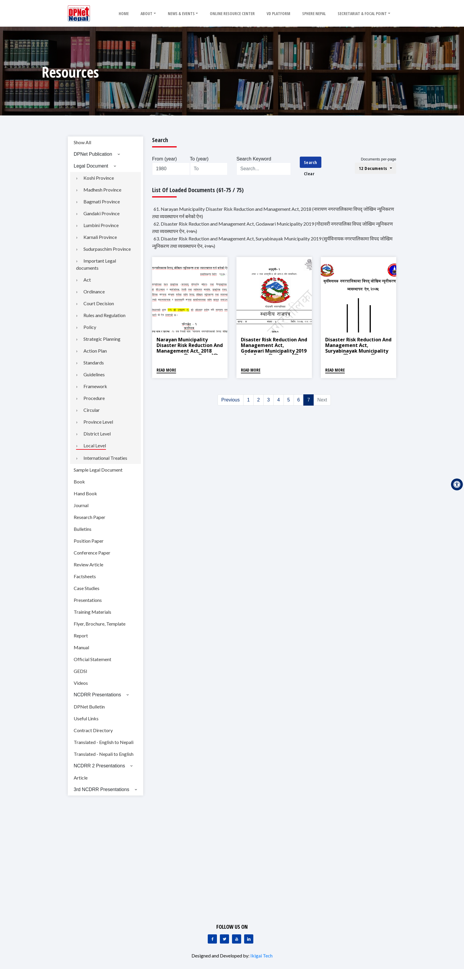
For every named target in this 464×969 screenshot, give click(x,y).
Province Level (98, 422)
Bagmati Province (101, 201)
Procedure (94, 398)
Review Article (88, 564)
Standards (93, 362)
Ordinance (94, 291)
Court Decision (98, 303)
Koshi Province (98, 178)
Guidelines (94, 374)
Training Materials (92, 612)
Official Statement (92, 659)
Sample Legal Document (98, 470)
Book (79, 481)
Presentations (88, 600)
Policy (89, 327)
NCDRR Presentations (97, 694)
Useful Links (86, 718)
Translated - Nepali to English (103, 754)
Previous (230, 399)
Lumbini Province (101, 225)
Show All (82, 142)
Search (310, 162)
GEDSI (80, 671)
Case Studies (86, 588)
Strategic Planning (101, 339)
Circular (91, 410)
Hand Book (85, 493)
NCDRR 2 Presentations (99, 765)
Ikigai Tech (261, 955)
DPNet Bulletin (89, 706)
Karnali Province (100, 237)
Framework (95, 386)
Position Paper (89, 541)
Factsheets (85, 576)
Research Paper (89, 517)
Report (81, 635)
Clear (309, 173)
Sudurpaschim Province (107, 249)
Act (87, 279)
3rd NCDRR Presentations (101, 789)
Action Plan (95, 350)
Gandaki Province (101, 213)
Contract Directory (93, 730)
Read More (166, 370)
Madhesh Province (102, 189)
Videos (81, 683)
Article (81, 777)
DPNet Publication (93, 154)
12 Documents (374, 168)
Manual (81, 647)
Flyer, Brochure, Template (99, 623)
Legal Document (91, 165)
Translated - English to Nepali (103, 742)
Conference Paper (92, 552)
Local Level (94, 445)
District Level (97, 433)
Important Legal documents (96, 264)
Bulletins (82, 529)
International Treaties (105, 458)
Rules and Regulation (104, 315)
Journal (81, 505)
